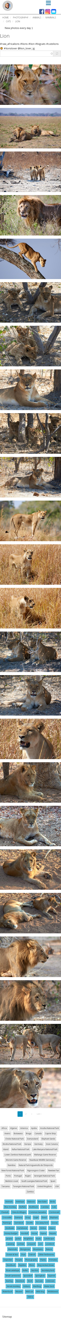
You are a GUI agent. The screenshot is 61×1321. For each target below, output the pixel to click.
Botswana (18, 1133)
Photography (20, 17)
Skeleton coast (11, 1181)
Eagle (36, 1217)
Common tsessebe (37, 1212)
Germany (38, 1144)
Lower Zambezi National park (18, 1154)
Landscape (49, 1238)
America (24, 1128)
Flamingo (7, 1222)
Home (5, 17)
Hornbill (24, 1233)
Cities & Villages (19, 1212)
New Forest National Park (13, 1170)
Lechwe (21, 1244)
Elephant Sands (48, 1138)
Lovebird (50, 1244)
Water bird (49, 1286)
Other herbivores (46, 1254)
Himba (43, 1228)
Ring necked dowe (46, 1265)
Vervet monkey (13, 1286)
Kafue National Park (20, 1149)
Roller (25, 1270)
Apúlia (34, 1128)
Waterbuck (7, 1291)
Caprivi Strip (50, 1133)
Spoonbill (28, 1275)
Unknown (50, 1281)
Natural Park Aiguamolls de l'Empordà (36, 1165)
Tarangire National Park (23, 1186)
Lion (5, 35)
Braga (28, 1133)
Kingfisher (28, 1238)
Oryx (23, 1254)
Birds (52, 1201)
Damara (18, 1217)
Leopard (31, 1244)
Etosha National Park (12, 1144)
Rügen (28, 1175)
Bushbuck (33, 1207)
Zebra (30, 1296)
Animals (37, 17)
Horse (34, 1233)
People (19, 1259)
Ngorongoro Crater (36, 1170)
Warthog (37, 1286)
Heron (33, 1228)
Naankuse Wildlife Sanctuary (42, 1160)
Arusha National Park (49, 1128)
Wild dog (40, 1291)
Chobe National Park (14, 1138)
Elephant (54, 1217)
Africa (4, 1128)
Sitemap (7, 1316)
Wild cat (29, 1291)
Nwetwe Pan (53, 1170)
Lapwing (10, 1244)
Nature (49, 1249)
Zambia (30, 1191)
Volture (26, 1286)
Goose (55, 1222)
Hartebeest (22, 1228)
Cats (8, 21)
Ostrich (32, 1254)
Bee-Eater (42, 1201)
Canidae (45, 1207)
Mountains (38, 1249)
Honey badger (11, 1233)
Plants (43, 1259)
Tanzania (6, 1186)
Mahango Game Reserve (45, 1154)
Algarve (13, 1128)
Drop (27, 1217)
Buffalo (22, 1207)
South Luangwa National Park (34, 1181)
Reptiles (22, 1265)
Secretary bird (48, 1270)
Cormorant (54, 1212)
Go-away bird (42, 1222)
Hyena (43, 1233)
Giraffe (30, 1222)
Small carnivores (13, 1275)
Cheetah (4, 1212)
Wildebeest (53, 1291)
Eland (44, 1217)
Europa (28, 1144)
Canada (38, 1133)
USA (57, 1186)
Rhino (31, 1265)
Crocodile (7, 1217)
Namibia (11, 1165)
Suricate (39, 1281)
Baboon (31, 1201)
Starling (9, 1281)
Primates (53, 1259)
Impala (53, 1233)
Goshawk (10, 1228)
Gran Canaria (52, 1144)
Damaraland (32, 1138)
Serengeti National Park (44, 1175)
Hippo (52, 1228)
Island (5, 1149)
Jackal (18, 1238)
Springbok (40, 1275)
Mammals (51, 17)
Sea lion (34, 1270)
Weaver (19, 1291)
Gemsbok (19, 1222)
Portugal (18, 1175)
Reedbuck (11, 1265)
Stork (30, 1281)
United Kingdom (44, 1186)
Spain (53, 1181)
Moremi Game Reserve (16, 1160)
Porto (8, 1175)
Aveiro (7, 1133)
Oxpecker (8, 1259)
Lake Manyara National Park (45, 1149)
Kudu (38, 1238)
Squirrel (51, 1275)
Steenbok (20, 1281)
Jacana (9, 1238)
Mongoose (25, 1249)
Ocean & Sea (12, 1254)
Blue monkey (10, 1207)
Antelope (20, 1201)
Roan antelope (12, 1270)
